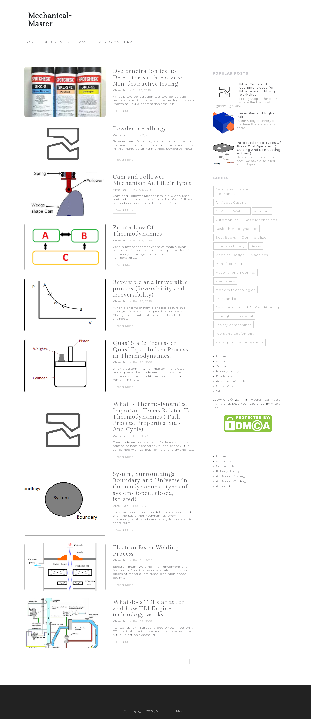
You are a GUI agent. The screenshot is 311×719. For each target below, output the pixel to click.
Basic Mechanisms (260, 220)
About (221, 361)
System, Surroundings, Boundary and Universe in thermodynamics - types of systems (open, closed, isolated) (150, 487)
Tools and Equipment (235, 333)
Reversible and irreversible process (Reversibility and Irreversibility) (150, 288)
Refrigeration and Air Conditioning (247, 307)
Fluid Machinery (230, 246)
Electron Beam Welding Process (146, 550)
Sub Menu (55, 42)
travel (84, 42)
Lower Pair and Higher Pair (256, 115)
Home (30, 42)
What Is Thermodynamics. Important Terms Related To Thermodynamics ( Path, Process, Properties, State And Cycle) (152, 417)
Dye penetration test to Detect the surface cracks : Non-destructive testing (149, 77)
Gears (256, 246)
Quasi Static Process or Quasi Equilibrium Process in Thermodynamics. (150, 349)
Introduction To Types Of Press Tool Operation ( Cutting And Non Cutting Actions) (259, 148)
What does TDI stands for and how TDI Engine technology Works (149, 608)
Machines (259, 255)
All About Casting (231, 202)
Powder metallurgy (139, 128)
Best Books (226, 237)
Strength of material (234, 316)
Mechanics (225, 281)
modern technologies (235, 290)
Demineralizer (255, 237)
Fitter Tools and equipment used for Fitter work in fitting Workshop (257, 89)
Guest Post (225, 386)
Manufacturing (229, 263)
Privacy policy (227, 371)
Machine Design (230, 255)
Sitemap (223, 391)
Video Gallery (115, 42)
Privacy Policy (228, 471)
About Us (224, 461)
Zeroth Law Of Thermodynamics (137, 230)
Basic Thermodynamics (237, 229)
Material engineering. (235, 272)
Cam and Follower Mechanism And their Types (152, 180)
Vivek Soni (121, 90)
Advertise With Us (231, 381)
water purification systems (239, 342)
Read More (124, 111)
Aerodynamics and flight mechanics (238, 191)
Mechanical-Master (266, 399)
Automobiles (227, 220)
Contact (222, 366)
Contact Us (225, 466)
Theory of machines (233, 325)
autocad (261, 211)
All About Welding (232, 211)
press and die (228, 298)
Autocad (223, 486)
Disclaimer (225, 376)
